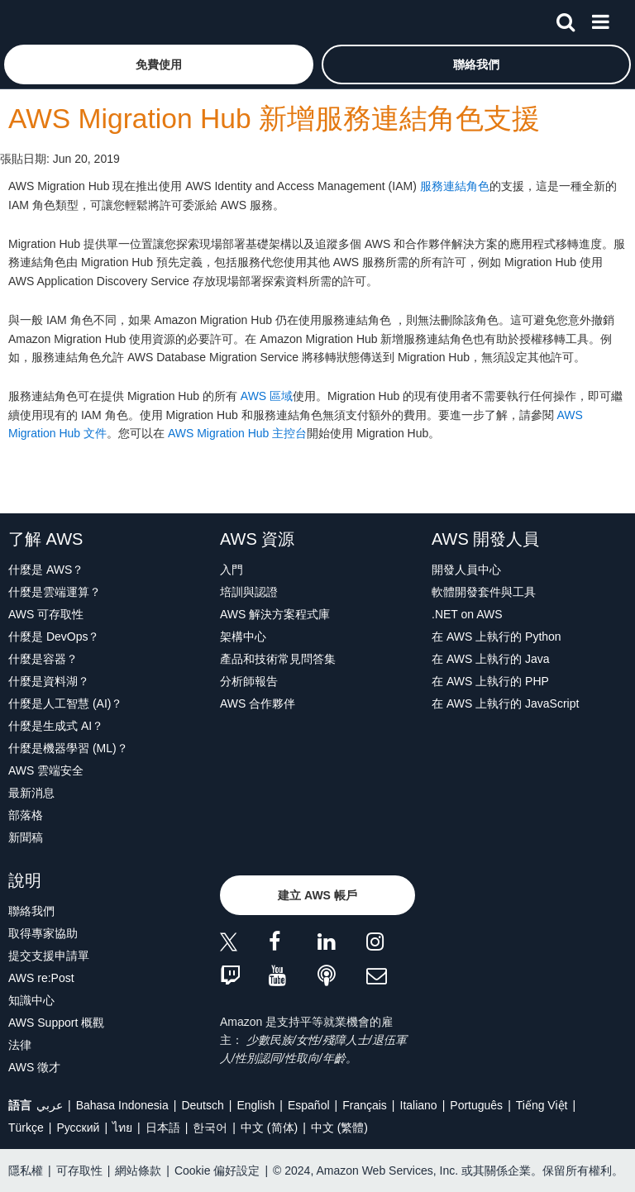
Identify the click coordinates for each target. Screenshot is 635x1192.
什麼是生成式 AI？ (55, 725)
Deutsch (202, 1105)
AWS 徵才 (34, 1067)
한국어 (210, 1127)
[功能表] (600, 19)
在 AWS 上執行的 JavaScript (505, 703)
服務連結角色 (454, 186)
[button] (158, 64)
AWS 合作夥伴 (257, 703)
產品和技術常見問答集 (278, 658)
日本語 (163, 1127)
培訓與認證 (249, 591)
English (255, 1105)
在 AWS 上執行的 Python (496, 636)
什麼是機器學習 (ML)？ (68, 748)
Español (309, 1105)
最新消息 (31, 792)
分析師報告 (249, 681)
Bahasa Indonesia (122, 1105)
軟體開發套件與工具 (484, 591)
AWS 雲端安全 (46, 770)
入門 (231, 569)
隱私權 (25, 1170)
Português (476, 1105)
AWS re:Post (41, 978)
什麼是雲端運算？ (54, 591)
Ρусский (77, 1127)
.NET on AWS (467, 614)
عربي (49, 1105)
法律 (19, 1044)
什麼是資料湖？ (48, 681)
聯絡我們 (31, 911)
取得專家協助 (43, 933)
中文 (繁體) (339, 1127)
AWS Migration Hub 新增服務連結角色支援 (274, 118)
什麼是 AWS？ (46, 569)
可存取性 (79, 1170)
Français (364, 1105)
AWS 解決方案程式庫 (275, 614)
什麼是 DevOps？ (53, 636)
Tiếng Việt (542, 1105)
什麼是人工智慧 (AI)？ (65, 703)
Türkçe (26, 1127)
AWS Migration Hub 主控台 (237, 433)
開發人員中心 (466, 569)
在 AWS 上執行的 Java (491, 658)
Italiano (418, 1105)
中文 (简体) (269, 1127)
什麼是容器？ (43, 658)
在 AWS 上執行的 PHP (490, 681)
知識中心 (31, 1000)
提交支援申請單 (48, 955)
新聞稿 (25, 837)
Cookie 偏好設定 (217, 1170)
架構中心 (243, 636)
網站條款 (138, 1170)
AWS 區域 (267, 396)
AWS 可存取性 (46, 614)
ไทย (122, 1127)
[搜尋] (565, 19)
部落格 (25, 815)
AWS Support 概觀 (56, 1022)
